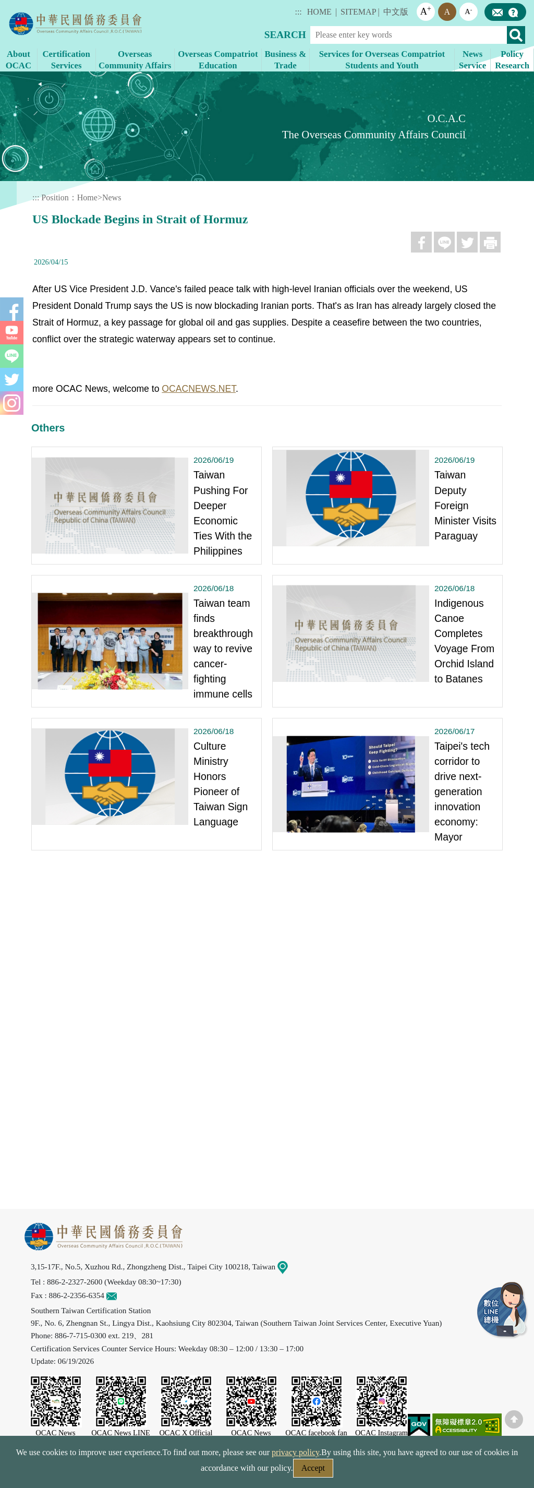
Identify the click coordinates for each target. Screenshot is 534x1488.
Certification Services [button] (66, 59)
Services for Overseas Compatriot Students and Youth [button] (382, 59)
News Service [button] (472, 59)
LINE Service (503, 1310)
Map (288, 1266)
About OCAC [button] (18, 59)
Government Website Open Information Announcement (352, 1471)
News (111, 197)
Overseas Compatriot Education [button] (218, 59)
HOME (319, 11)
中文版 (395, 11)
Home (87, 197)
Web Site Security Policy (200, 1471)
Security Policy (114, 1471)
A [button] (425, 11)
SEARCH (285, 34)
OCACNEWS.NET (199, 388)
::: (298, 11)
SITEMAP (358, 11)
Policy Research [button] (512, 59)
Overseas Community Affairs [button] (135, 59)
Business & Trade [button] (285, 59)
